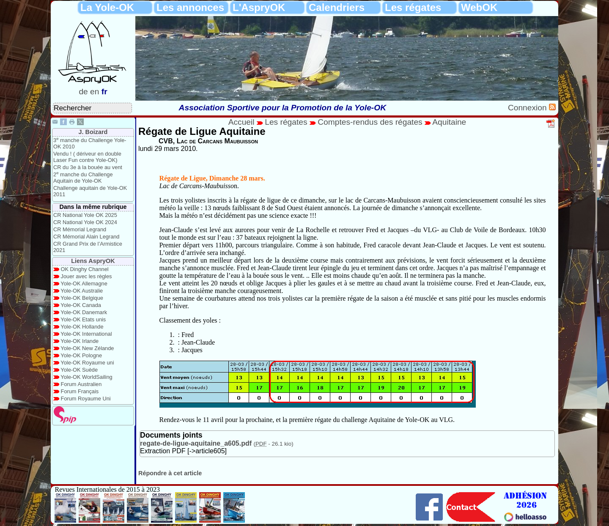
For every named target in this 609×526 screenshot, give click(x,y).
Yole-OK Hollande (81, 326)
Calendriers (337, 7)
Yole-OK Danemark (83, 312)
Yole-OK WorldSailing (86, 377)
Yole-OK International (86, 334)
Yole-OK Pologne (81, 355)
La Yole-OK (107, 7)
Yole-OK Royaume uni (87, 362)
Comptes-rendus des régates (370, 122)
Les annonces (190, 7)
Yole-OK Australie (81, 291)
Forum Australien (81, 384)
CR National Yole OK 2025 (85, 215)
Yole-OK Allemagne (83, 283)
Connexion (528, 107)
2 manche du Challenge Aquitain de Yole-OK (83, 177)
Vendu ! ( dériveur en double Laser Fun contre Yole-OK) (87, 157)
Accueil (241, 122)
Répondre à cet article (170, 473)
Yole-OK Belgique (81, 298)
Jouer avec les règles (86, 276)
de (83, 91)
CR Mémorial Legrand (79, 229)
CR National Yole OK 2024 (85, 222)
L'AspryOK (259, 7)
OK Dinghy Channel (85, 269)
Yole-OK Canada (80, 305)
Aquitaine (449, 122)
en (94, 91)
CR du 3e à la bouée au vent (87, 167)
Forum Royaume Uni (86, 398)
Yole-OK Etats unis (83, 319)
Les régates (413, 7)
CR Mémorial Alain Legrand (86, 236)
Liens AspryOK (93, 261)
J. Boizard (93, 132)
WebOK (479, 7)
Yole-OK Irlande (79, 341)
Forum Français (80, 391)
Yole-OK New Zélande (87, 348)
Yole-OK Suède (79, 370)
